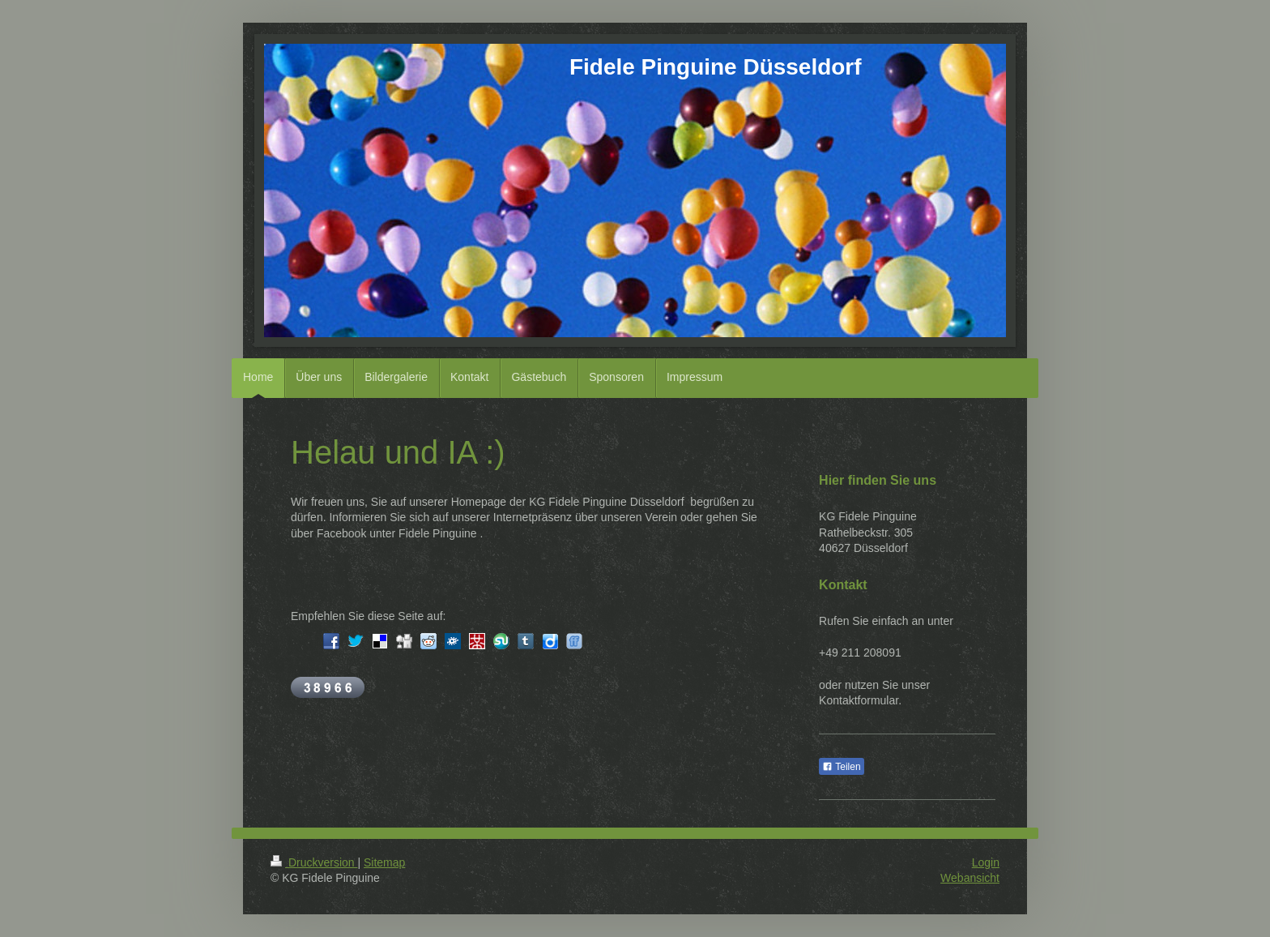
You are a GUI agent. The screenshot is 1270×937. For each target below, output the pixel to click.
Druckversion (314, 862)
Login (985, 862)
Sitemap (384, 862)
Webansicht (969, 877)
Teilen (841, 766)
